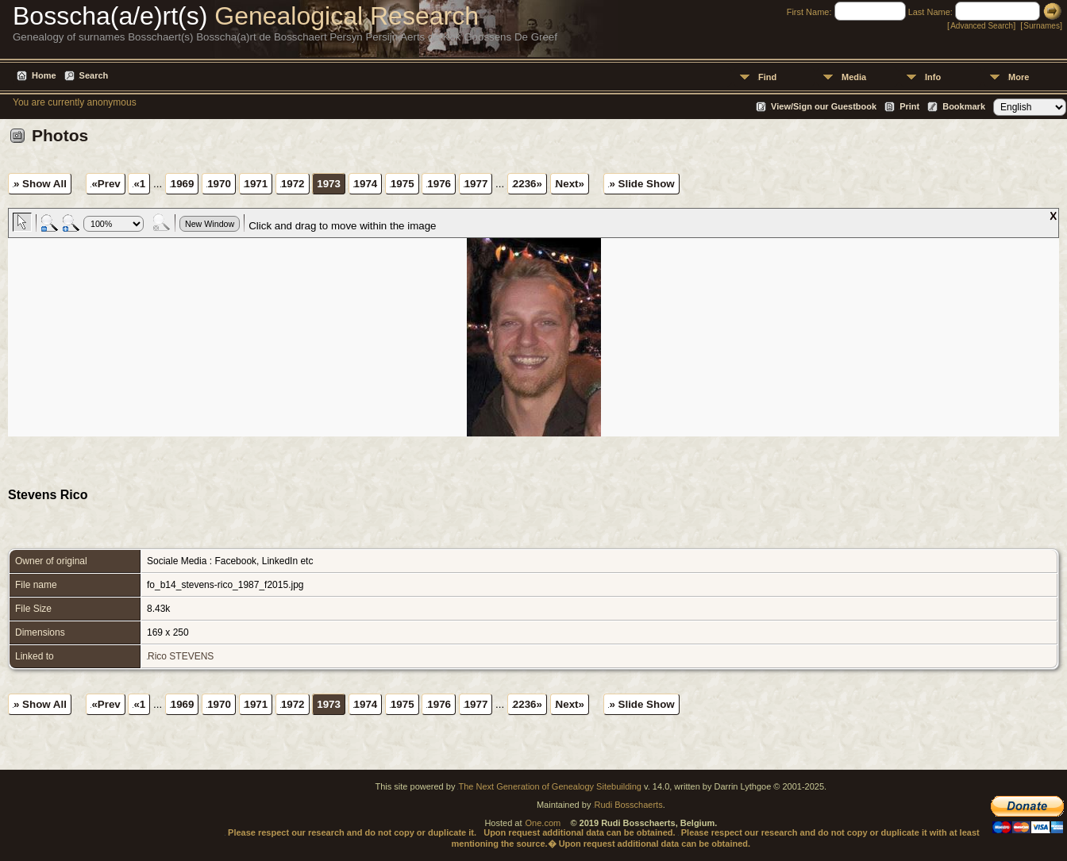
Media (854, 77)
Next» (570, 184)
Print (909, 106)
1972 (293, 184)
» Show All (40, 184)
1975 (402, 184)
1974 (366, 184)
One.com (543, 823)
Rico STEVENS (181, 656)
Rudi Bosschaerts (628, 804)
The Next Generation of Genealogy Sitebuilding (549, 786)
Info (933, 77)
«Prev (105, 184)
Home (44, 75)
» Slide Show (641, 184)
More (1018, 77)
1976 (439, 184)
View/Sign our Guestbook (823, 106)
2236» (527, 184)
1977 (476, 184)
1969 (183, 184)
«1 (139, 184)
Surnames (1041, 25)
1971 (256, 184)
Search (94, 75)
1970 (219, 184)
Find (767, 77)
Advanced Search (981, 25)
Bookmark (963, 106)
